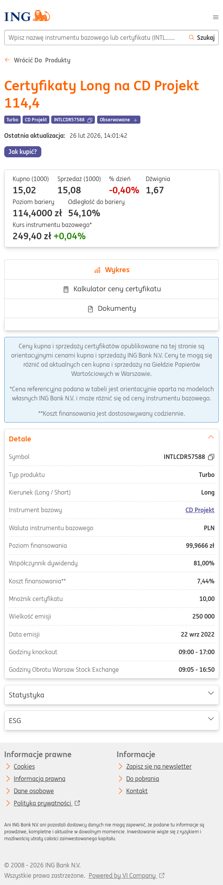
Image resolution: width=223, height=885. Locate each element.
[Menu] (216, 16)
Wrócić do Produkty (37, 60)
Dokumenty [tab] (111, 308)
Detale (111, 438)
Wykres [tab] (112, 269)
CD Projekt (200, 510)
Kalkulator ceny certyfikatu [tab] (111, 288)
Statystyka (111, 694)
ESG (111, 720)
